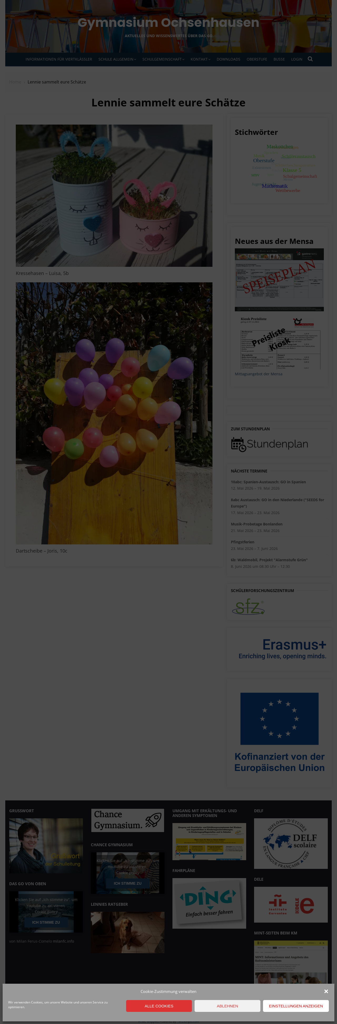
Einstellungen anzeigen (296, 1006)
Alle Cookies (159, 1006)
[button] (326, 991)
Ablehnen (227, 1006)
